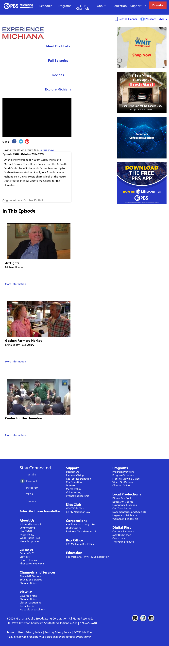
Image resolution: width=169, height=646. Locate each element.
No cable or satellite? (32, 609)
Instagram (32, 487)
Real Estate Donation (78, 478)
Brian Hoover (83, 636)
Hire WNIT (26, 531)
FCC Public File (83, 632)
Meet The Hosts (58, 46)
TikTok (29, 494)
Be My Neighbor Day (78, 511)
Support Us (138, 6)
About (101, 6)
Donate (157, 5)
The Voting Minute (123, 541)
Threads (31, 501)
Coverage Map (28, 595)
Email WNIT (27, 553)
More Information (15, 284)
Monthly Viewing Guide (126, 478)
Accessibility (27, 534)
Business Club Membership (81, 531)
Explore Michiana (58, 89)
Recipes (58, 75)
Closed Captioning (151, 618)
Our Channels (82, 7)
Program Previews (123, 471)
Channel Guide (28, 583)
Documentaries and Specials (129, 511)
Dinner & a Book (122, 498)
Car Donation (74, 482)
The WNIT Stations (30, 576)
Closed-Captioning (30, 602)
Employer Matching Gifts (80, 524)
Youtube (31, 474)
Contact (143, 618)
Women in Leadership (125, 518)
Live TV (163, 18)
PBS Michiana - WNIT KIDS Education (87, 556)
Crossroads (118, 538)
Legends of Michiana (124, 515)
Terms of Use (15, 632)
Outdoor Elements (123, 531)
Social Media (27, 606)
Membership (73, 488)
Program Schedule (123, 475)
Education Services (31, 579)
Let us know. (47, 150)
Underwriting (74, 528)
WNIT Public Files (30, 537)
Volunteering (27, 527)
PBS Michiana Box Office (80, 544)
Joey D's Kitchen (121, 534)
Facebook (32, 481)
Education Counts (122, 501)
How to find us (28, 560)
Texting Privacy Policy (58, 632)
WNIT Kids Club (75, 508)
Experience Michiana (23, 33)
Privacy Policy (34, 632)
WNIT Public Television (18, 6)
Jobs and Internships (31, 524)
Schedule (45, 6)
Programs (64, 6)
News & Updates (29, 541)
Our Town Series (121, 508)
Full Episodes (58, 61)
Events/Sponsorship (77, 495)
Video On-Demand (123, 482)
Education (120, 6)
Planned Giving (75, 475)
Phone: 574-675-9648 (32, 563)
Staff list (25, 556)
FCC (135, 618)
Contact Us (26, 549)
